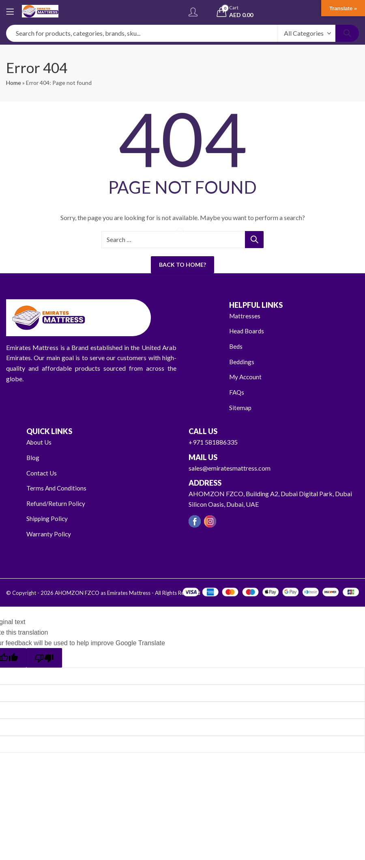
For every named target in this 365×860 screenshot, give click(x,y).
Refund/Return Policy (56, 503)
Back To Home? (182, 264)
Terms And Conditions (57, 488)
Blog (33, 457)
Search (347, 33)
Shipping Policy (47, 518)
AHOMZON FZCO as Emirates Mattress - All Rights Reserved (127, 592)
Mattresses (245, 316)
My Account (246, 376)
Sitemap (240, 407)
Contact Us (42, 472)
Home (13, 82)
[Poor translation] (44, 657)
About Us (39, 442)
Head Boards (247, 331)
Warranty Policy (48, 534)
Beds (236, 346)
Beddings (242, 361)
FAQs (237, 392)
